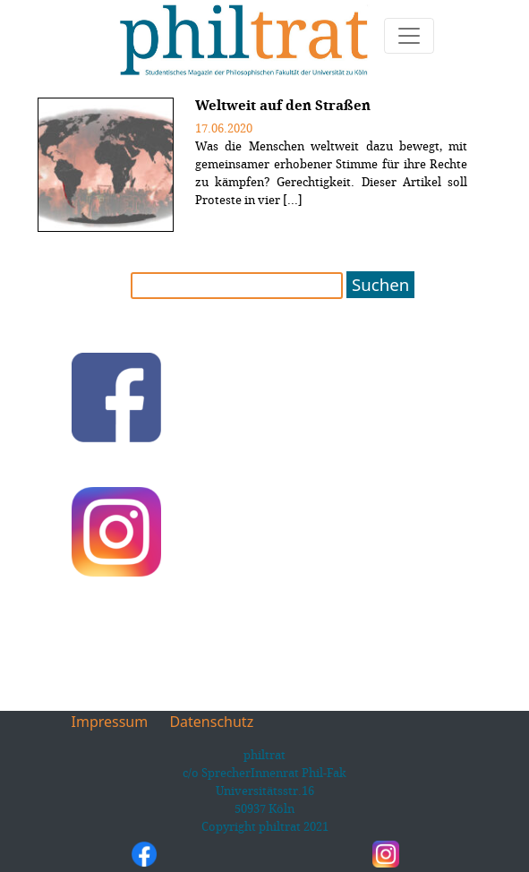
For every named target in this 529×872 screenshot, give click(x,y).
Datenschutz (211, 721)
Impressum (110, 721)
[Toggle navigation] (409, 36)
